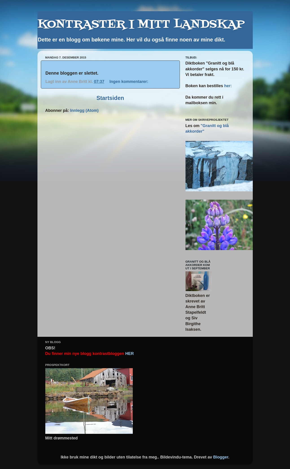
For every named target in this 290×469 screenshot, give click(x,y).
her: (228, 86)
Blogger (220, 457)
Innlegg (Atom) (84, 110)
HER (129, 353)
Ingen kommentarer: (129, 81)
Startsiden (110, 98)
